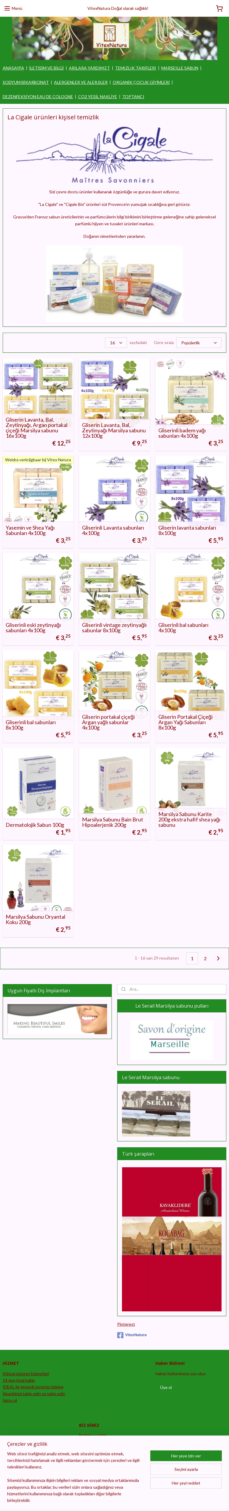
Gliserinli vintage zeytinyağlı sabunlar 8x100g (114, 627)
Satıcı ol (10, 1400)
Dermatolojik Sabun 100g (35, 824)
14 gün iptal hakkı (19, 1380)
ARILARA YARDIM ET (89, 67)
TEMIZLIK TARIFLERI (135, 67)
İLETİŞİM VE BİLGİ (46, 67)
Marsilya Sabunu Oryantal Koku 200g (35, 919)
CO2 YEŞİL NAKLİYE (97, 96)
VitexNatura (132, 1335)
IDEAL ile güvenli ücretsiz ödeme (33, 1386)
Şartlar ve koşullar (95, 1462)
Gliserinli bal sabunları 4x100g (183, 627)
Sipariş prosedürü (95, 1442)
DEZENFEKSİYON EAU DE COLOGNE (38, 96)
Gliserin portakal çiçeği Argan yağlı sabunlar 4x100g (108, 722)
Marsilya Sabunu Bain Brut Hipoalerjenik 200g (112, 822)
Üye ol (166, 1387)
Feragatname (91, 1455)
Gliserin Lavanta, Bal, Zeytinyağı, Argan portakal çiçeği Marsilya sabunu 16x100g (36, 427)
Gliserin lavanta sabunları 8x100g (187, 530)
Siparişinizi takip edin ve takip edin (34, 1393)
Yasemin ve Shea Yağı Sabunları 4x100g (30, 530)
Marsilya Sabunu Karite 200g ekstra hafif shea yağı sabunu (189, 819)
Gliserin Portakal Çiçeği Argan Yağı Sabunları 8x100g (185, 722)
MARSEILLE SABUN (179, 67)
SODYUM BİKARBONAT (26, 82)
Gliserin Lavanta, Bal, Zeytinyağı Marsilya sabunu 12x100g (114, 430)
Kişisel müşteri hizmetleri (26, 1373)
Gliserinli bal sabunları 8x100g (31, 724)
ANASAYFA (13, 67)
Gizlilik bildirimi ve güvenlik (103, 1448)
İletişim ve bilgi (92, 1435)
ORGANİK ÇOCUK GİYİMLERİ (141, 82)
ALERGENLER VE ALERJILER (81, 82)
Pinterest (126, 1324)
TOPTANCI (133, 96)
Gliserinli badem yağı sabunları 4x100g (182, 433)
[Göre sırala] (199, 343)
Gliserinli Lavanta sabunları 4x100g (113, 530)
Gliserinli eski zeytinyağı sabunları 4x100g (33, 627)
